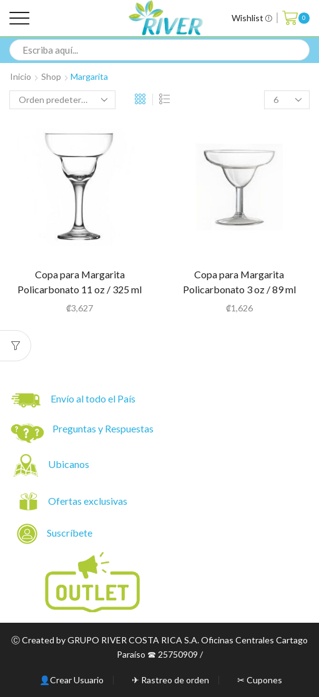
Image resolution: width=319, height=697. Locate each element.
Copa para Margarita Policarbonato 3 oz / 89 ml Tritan (239, 289)
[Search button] (299, 50)
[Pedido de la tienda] (62, 99)
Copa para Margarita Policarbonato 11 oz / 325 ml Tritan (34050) (79, 289)
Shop (51, 76)
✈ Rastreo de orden (170, 680)
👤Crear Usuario (71, 680)
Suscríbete (55, 534)
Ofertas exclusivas (88, 501)
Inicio (20, 76)
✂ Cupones (259, 680)
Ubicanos (69, 464)
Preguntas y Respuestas (103, 428)
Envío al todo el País (73, 400)
